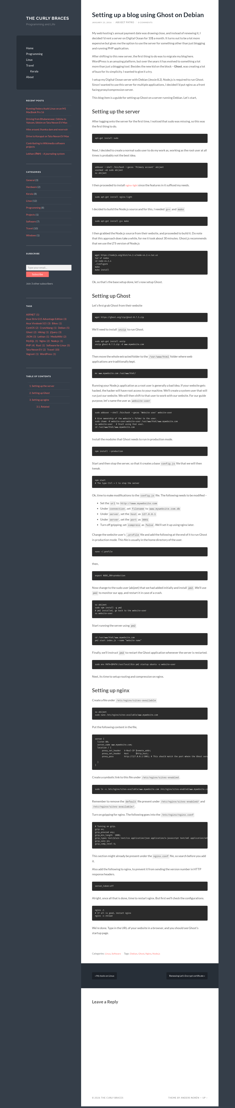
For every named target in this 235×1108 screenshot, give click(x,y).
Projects (30, 220)
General (30, 185)
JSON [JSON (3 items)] (31, 342)
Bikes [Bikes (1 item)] (57, 329)
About (30, 83)
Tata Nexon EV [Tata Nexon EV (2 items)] (36, 356)
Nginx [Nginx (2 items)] (44, 347)
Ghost (143, 952)
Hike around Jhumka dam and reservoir (47, 135)
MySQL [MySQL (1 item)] (32, 347)
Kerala (34, 77)
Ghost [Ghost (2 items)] (31, 338)
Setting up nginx (40, 405)
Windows (31, 241)
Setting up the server (43, 391)
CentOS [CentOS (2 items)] (32, 334)
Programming (34, 59)
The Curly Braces (40, 21)
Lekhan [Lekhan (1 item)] (43, 342)
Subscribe (37, 279)
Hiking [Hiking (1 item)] (43, 338)
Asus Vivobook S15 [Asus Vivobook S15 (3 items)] (38, 329)
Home (29, 54)
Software (31, 227)
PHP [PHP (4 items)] (30, 351)
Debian (135, 952)
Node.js (159, 952)
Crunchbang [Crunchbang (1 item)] (48, 334)
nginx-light (132, 185)
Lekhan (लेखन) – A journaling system (45, 159)
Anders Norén (190, 1099)
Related (45, 412)
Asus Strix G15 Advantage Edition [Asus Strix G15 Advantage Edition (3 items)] (46, 325)
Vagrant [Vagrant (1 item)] (32, 360)
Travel (30, 71)
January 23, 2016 (103, 22)
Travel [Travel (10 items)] (53, 356)
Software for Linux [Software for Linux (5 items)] (58, 351)
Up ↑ (205, 1099)
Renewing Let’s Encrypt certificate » (185, 975)
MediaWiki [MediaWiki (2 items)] (58, 342)
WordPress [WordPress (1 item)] (48, 360)
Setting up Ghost (41, 398)
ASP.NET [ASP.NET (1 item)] (32, 321)
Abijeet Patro (127, 22)
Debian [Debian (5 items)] (64, 334)
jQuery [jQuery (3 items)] (56, 338)
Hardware (31, 192)
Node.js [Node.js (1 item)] (57, 347)
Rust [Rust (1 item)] (40, 351)
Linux (29, 65)
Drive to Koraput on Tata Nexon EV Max (47, 142)
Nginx (150, 952)
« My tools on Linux (105, 975)
